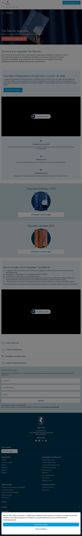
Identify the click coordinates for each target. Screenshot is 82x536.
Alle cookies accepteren (41, 524)
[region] (41, 523)
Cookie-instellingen (41, 529)
